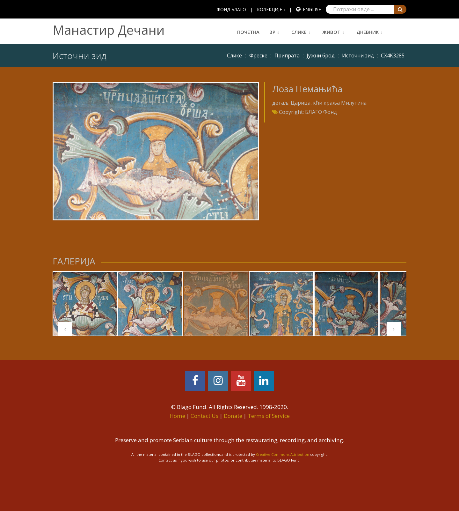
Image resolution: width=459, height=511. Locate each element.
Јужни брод (321, 55)
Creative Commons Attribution (282, 454)
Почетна (248, 32)
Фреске (258, 55)
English (312, 9)
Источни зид (358, 55)
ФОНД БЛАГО (231, 9)
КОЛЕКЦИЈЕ (269, 9)
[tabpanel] (85, 303)
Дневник (367, 32)
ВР (272, 32)
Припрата (287, 55)
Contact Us (204, 415)
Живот (331, 32)
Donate (233, 415)
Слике (299, 32)
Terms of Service (269, 415)
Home (177, 415)
